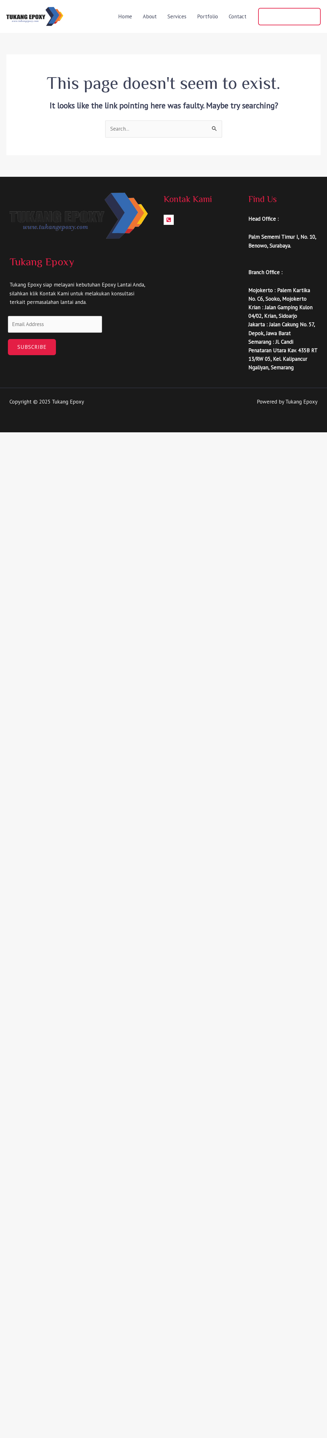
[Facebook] (169, 220)
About (150, 16)
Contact (237, 16)
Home (125, 16)
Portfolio (207, 16)
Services (176, 16)
